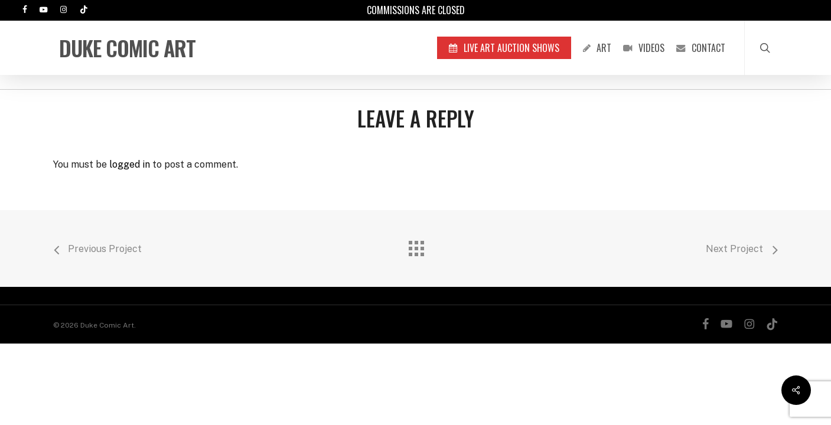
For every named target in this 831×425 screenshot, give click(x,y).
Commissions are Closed (416, 10)
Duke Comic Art (127, 47)
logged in (129, 164)
